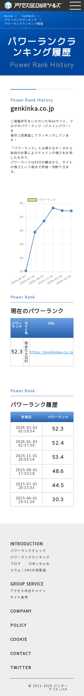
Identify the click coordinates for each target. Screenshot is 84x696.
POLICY (18, 625)
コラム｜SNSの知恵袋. (28, 570)
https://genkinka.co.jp (51, 352)
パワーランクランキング (20, 19)
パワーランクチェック (28, 550)
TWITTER (20, 667)
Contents (28, 16)
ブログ (15, 563)
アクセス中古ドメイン (28, 590)
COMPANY (21, 611)
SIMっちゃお (39, 563)
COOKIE (18, 639)
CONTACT (20, 653)
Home (8, 16)
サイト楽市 (19, 597)
